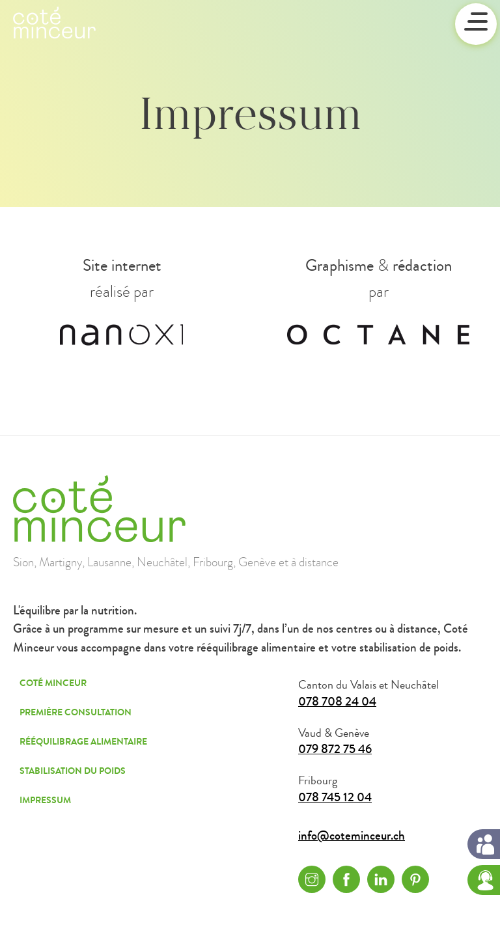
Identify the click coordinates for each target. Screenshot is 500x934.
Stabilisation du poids (73, 771)
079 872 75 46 (335, 749)
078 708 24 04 (337, 702)
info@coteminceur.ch (351, 836)
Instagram (312, 879)
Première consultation (76, 712)
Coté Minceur (53, 683)
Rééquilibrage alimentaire (83, 742)
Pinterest (415, 879)
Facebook (346, 879)
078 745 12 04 (335, 798)
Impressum (45, 800)
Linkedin (381, 879)
